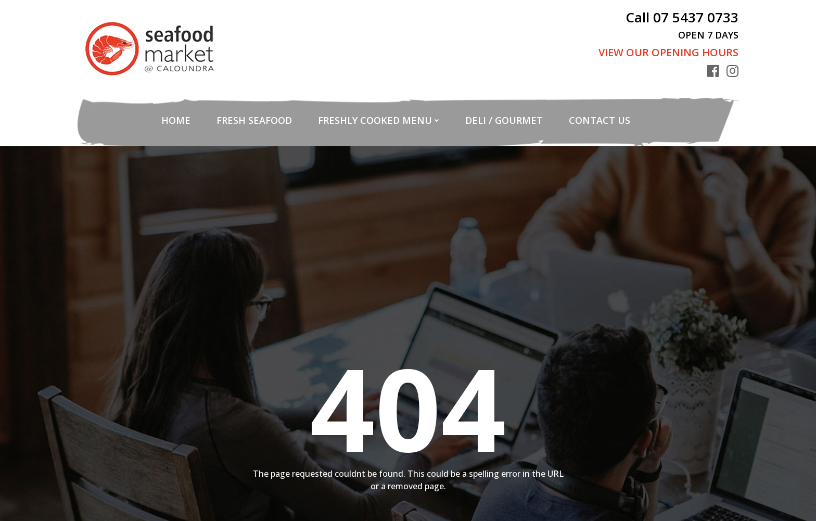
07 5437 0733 (695, 17)
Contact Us (599, 120)
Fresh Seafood (254, 120)
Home (175, 120)
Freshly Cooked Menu (375, 120)
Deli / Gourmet (504, 120)
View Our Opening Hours (668, 52)
